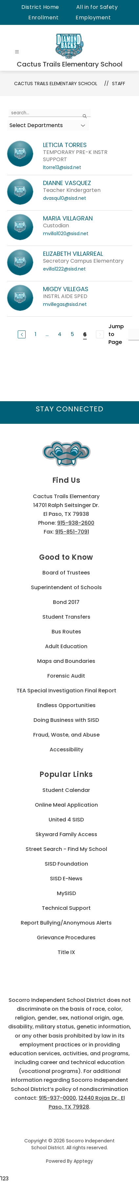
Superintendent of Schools (66, 587)
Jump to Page (116, 334)
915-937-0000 (57, 1098)
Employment (93, 17)
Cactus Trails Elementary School (55, 83)
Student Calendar (66, 790)
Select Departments (36, 125)
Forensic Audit (66, 676)
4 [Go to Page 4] (59, 334)
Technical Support (66, 908)
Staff (118, 83)
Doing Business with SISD (66, 720)
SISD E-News (66, 878)
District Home (40, 7)
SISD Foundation (66, 864)
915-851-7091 (72, 531)
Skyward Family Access (66, 834)
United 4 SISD (66, 819)
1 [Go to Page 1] (35, 334)
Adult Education (66, 646)
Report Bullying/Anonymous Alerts (66, 923)
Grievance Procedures (66, 937)
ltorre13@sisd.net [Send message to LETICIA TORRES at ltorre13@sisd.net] (62, 167)
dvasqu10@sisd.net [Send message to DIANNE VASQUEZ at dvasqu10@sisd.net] (64, 198)
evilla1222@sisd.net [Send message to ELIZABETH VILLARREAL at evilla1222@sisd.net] (64, 269)
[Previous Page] (22, 334)
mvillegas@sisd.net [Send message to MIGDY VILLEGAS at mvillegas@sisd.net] (65, 304)
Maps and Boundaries (66, 661)
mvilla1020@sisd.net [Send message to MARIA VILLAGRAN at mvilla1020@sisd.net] (65, 233)
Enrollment (43, 17)
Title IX (66, 952)
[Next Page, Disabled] (100, 334)
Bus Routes (66, 631)
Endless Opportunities (66, 705)
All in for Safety (97, 7)
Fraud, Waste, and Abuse (66, 735)
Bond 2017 (66, 602)
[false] (50, 113)
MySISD (66, 893)
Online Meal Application (66, 805)
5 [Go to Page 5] (72, 334)
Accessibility (66, 749)
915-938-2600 (75, 523)
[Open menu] (17, 52)
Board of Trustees (66, 572)
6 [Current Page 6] (85, 334)
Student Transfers (66, 617)
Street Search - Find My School (66, 849)
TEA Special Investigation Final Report (66, 690)
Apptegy (83, 1161)
